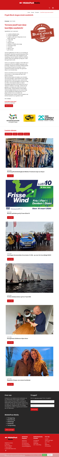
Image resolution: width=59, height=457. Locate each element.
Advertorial (24, 442)
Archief (15, 134)
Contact (46, 439)
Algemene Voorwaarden (48, 445)
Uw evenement (25, 443)
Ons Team (47, 441)
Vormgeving (36, 440)
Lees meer (10, 175)
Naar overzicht (9, 105)
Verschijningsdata (26, 444)
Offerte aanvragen (10, 429)
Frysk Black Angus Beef (10, 101)
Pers (46, 443)
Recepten (27, 134)
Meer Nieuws (9, 134)
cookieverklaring (27, 454)
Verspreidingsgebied (26, 446)
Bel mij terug (34, 409)
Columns (21, 134)
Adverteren (24, 440)
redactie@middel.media (11, 448)
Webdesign (35, 443)
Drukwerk (35, 442)
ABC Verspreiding (37, 444)
